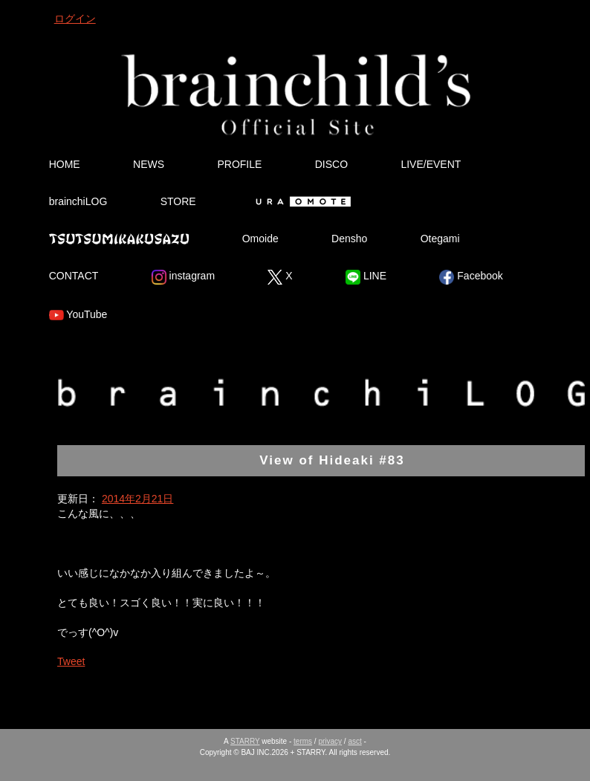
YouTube (78, 315)
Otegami (440, 238)
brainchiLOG (78, 201)
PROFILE (239, 164)
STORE (178, 201)
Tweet (71, 661)
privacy (330, 741)
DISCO (331, 164)
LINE (366, 277)
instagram (183, 277)
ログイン (75, 19)
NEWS (148, 164)
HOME (64, 164)
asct (354, 741)
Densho (349, 238)
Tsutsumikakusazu (118, 238)
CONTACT (74, 276)
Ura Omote (300, 201)
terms (303, 741)
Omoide (260, 238)
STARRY (244, 741)
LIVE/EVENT (431, 164)
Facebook (470, 277)
